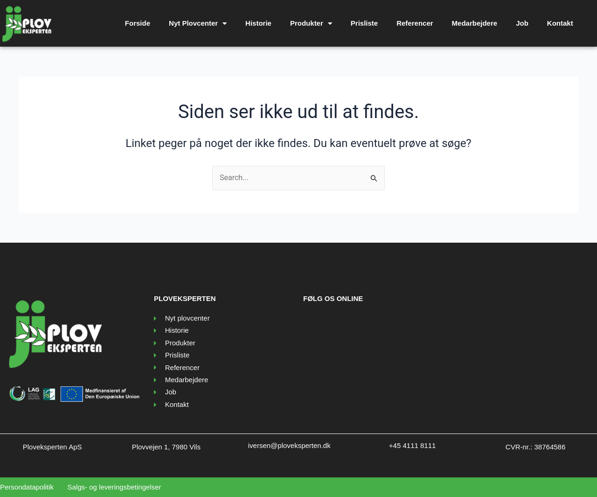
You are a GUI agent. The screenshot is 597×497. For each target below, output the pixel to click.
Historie (258, 23)
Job (522, 23)
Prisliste (364, 23)
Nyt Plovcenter (198, 23)
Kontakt (560, 23)
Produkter (311, 23)
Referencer (414, 23)
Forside (137, 23)
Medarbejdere (475, 23)
